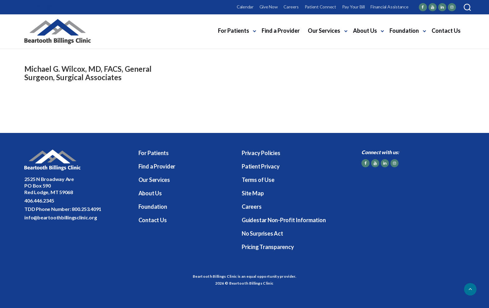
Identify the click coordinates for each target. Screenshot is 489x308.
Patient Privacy (260, 166)
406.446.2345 (39, 200)
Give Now (268, 6)
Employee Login (39, 6)
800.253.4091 (86, 209)
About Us (365, 30)
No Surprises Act (262, 233)
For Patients (233, 30)
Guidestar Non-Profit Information (284, 220)
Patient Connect (320, 6)
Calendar (245, 6)
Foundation (404, 30)
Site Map (253, 193)
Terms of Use (258, 179)
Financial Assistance (389, 6)
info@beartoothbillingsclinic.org (60, 217)
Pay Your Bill (353, 6)
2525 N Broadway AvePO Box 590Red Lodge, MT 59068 (49, 185)
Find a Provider (281, 30)
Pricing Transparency (268, 246)
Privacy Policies (261, 152)
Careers (290, 6)
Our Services (324, 30)
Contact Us (446, 30)
